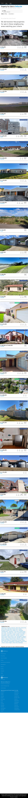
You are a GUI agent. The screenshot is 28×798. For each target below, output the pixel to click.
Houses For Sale (3, 653)
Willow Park (15, 642)
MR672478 (26, 256)
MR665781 (26, 328)
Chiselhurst (11, 631)
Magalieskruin (16, 691)
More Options (6, 3)
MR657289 (26, 454)
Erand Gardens (16, 708)
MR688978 (26, 118)
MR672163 (26, 278)
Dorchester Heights (21, 632)
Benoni (2, 702)
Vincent (3, 642)
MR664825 (26, 349)
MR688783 (26, 140)
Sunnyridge (17, 641)
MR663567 (26, 377)
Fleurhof (2, 697)
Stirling (19, 640)
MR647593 (26, 498)
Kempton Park (16, 700)
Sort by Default (11, 13)
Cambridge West (4, 631)
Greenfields (3, 635)
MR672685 (26, 234)
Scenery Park (3, 640)
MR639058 (26, 526)
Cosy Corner (3, 632)
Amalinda (9, 627)
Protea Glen (16, 705)
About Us (2, 666)
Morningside (19, 636)
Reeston (18, 639)
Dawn (15, 632)
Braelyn (20, 629)
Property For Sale (4, 7)
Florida (2, 700)
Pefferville (18, 6)
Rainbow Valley (13, 639)
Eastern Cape (10, 7)
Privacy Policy (3, 655)
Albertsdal (2, 706)
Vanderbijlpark (16, 702)
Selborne (9, 640)
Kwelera (21, 635)
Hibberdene (16, 703)
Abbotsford (3, 627)
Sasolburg (2, 703)
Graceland (2, 572)
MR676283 (26, 206)
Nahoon (24, 636)
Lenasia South (16, 706)
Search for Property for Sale (5, 685)
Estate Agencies (3, 664)
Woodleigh (20, 642)
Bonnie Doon (2, 203)
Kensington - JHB (16, 697)
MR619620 (26, 576)
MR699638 (26, 51)
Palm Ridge (2, 709)
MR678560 (26, 184)
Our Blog (2, 668)
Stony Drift (6, 641)
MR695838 (26, 95)
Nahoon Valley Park (3, 545)
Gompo (14, 634)
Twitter (2, 673)
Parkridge (19, 637)
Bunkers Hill (15, 630)
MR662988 (26, 399)
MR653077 (26, 476)
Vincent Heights (8, 642)
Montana (2, 693)
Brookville (3, 630)
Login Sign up (10, 3)
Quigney (1, 495)
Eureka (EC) (9, 634)
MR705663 (26, 29)
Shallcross (16, 699)
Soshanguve (16, 694)
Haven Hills (12, 635)
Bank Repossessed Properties (5, 683)
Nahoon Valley (4, 637)
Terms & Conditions (4, 658)
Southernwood (14, 640)
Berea (1, 473)
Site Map (2, 660)
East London (14, 7)
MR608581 (26, 598)
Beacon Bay (2, 159)
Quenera (3, 639)
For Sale (2, 3)
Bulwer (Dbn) (3, 699)
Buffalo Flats (9, 630)
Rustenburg (2, 705)
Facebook (2, 675)
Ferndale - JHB (16, 696)
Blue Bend (10, 629)
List (3, 13)
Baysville (13, 627)
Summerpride (12, 641)
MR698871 (26, 73)
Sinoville (2, 694)
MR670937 (26, 301)
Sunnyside (2, 696)
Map (6, 13)
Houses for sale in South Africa (5, 662)
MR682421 (26, 162)
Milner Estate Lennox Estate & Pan (8, 636)
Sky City (2, 711)
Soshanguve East (17, 709)
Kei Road (17, 635)
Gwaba (8, 635)
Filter (4, 10)
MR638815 (26, 548)
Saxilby (21, 639)
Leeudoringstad (3, 708)
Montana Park (16, 693)
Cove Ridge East (10, 632)
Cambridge (20, 630)
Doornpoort (2, 691)
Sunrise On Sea (23, 641)
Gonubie (1, 181)
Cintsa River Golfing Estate (19, 631)
